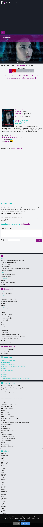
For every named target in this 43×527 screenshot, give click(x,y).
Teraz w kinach (10, 383)
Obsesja (3, 303)
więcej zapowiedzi (6, 343)
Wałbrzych (3, 508)
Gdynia (3, 470)
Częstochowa (4, 462)
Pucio (3, 372)
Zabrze (3, 512)
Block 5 (3, 297)
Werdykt (3, 325)
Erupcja (3, 312)
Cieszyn (3, 460)
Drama (4, 376)
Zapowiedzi (8, 289)
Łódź (2, 482)
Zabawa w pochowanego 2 (8, 446)
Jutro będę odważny (6, 314)
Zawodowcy (4, 341)
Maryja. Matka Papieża (7, 408)
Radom (3, 489)
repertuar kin (7, 62)
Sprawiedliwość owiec (6, 270)
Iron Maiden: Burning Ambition (9, 299)
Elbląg (2, 465)
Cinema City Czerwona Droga (8, 349)
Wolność (3, 442)
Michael (3, 280)
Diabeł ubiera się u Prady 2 (8, 274)
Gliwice (3, 472)
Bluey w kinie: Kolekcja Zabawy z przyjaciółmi (12, 388)
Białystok (3, 453)
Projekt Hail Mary (5, 428)
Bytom (3, 458)
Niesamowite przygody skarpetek (10, 418)
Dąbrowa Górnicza (6, 464)
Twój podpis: (4, 240)
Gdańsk (3, 469)
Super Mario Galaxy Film (8, 364)
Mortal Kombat (5, 412)
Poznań (3, 488)
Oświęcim (3, 486)
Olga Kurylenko (24, 122)
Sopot (2, 496)
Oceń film (12, 139)
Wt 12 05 (21, 70)
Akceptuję (25, 524)
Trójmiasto (4, 505)
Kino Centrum (4, 353)
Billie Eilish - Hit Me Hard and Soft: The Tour (12, 260)
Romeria (3, 305)
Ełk (1, 467)
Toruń (2, 503)
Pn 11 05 (17, 70)
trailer (21, 62)
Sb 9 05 (11, 70)
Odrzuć (17, 524)
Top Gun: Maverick (6, 440)
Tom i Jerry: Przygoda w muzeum (9, 338)
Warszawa (3, 506)
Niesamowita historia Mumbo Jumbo (10, 334)
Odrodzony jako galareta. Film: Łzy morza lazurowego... (15, 268)
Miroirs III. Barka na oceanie (8, 282)
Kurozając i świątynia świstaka (9, 301)
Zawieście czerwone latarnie (8, 327)
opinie (25, 62)
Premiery (7, 256)
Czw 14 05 (28, 70)
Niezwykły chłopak (6, 266)
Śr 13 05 (25, 70)
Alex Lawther (31, 122)
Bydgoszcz (4, 457)
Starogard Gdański (6, 500)
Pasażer (3, 323)
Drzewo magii (4, 330)
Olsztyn (3, 484)
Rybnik (2, 493)
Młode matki (4, 321)
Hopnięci (4, 374)
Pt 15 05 (32, 70)
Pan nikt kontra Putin (6, 424)
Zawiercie (3, 513)
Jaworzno (3, 474)
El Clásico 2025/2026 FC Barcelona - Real (11, 398)
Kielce (2, 477)
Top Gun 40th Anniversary (8, 438)
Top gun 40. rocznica (6, 293)
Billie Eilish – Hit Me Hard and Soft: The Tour (13, 366)
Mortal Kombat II (5, 264)
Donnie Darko (4, 394)
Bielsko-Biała (4, 455)
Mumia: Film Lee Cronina (7, 416)
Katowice (3, 476)
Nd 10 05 (14, 70)
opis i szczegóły (15, 62)
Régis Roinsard (9, 41)
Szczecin (3, 501)
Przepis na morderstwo (7, 430)
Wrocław (3, 510)
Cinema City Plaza (5, 351)
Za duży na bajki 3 (5, 444)
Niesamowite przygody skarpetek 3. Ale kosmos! (13, 336)
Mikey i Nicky (4, 332)
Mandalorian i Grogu (6, 317)
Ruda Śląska (4, 491)
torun (11, 2)
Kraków (3, 479)
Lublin (2, 481)
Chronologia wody (5, 390)
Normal (3, 284)
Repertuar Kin (9, 347)
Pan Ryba (3, 426)
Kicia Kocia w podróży (6, 406)
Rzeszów (3, 494)
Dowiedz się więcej (21, 520)
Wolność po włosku (6, 276)
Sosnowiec (4, 498)
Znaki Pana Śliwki (5, 309)
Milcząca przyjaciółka (6, 318)
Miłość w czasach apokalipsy (8, 262)
